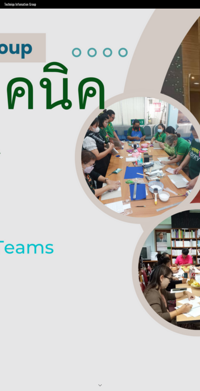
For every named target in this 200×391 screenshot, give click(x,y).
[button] (100, 385)
